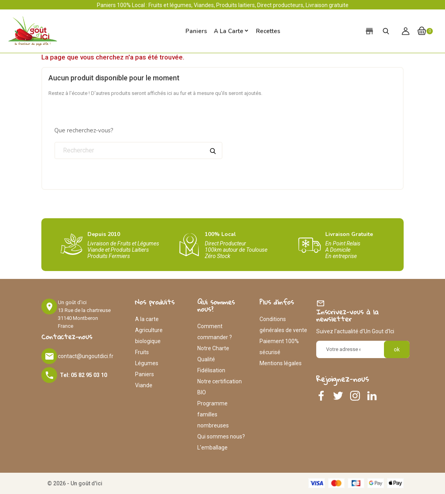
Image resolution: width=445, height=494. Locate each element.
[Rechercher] (138, 150)
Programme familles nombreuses (213, 414)
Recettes (268, 31)
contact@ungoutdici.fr (85, 356)
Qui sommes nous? (221, 436)
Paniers (144, 374)
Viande (143, 385)
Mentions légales (281, 363)
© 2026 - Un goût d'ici (74, 483)
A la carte (228, 31)
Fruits (142, 352)
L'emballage (212, 447)
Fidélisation (211, 370)
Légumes (146, 363)
